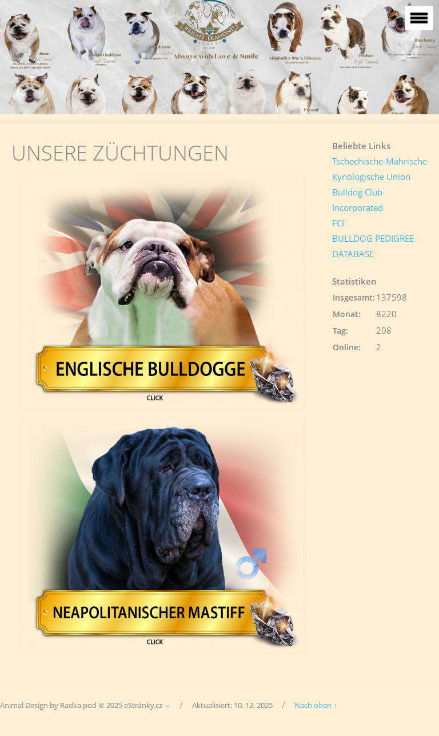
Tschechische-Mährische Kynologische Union (379, 168)
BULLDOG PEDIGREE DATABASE (373, 246)
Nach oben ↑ (315, 705)
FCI (338, 223)
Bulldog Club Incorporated (357, 199)
